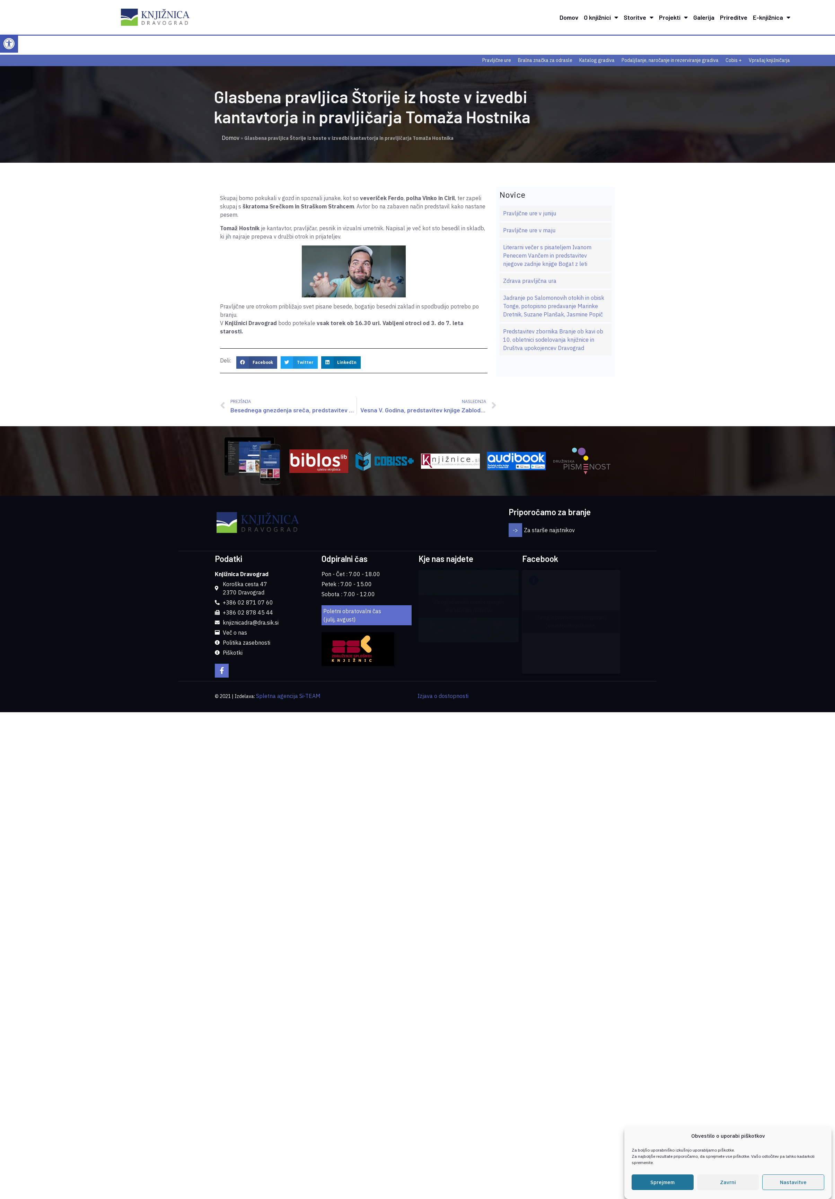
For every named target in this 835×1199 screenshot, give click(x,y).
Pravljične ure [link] (496, 60)
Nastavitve (793, 1183)
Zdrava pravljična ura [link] (529, 280)
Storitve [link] (638, 17)
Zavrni (728, 1183)
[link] (9, 44)
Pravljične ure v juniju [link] (529, 213)
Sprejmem (662, 1183)
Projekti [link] (673, 17)
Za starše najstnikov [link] (549, 530)
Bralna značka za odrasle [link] (545, 60)
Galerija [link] (703, 17)
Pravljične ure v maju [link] (529, 230)
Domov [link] (569, 17)
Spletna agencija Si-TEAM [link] (288, 695)
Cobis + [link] (734, 60)
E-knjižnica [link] (771, 17)
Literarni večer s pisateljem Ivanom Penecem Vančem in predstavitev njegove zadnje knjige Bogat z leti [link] (547, 255)
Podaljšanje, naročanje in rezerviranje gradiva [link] (670, 60)
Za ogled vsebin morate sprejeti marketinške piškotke (468, 606)
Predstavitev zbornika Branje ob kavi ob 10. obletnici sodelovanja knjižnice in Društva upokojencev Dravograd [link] (553, 339)
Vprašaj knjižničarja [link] (769, 60)
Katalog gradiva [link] (597, 60)
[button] (256, 362)
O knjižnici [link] (601, 17)
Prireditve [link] (733, 17)
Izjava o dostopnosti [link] (443, 695)
